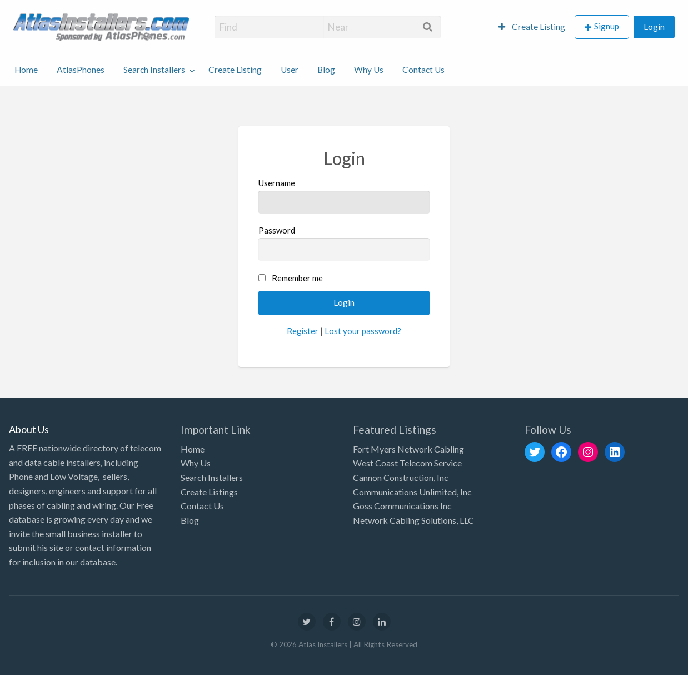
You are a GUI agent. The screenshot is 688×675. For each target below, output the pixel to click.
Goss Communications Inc (402, 505)
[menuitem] (532, 27)
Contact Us (423, 69)
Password (344, 243)
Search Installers (154, 69)
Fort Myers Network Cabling (408, 449)
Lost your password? (363, 331)
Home (26, 69)
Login (654, 27)
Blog (326, 69)
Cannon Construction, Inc (400, 477)
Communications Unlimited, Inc (412, 492)
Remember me (297, 278)
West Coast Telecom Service (407, 463)
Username (344, 196)
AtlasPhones (80, 69)
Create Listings (209, 492)
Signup (606, 26)
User (289, 69)
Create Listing (531, 27)
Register (302, 331)
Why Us (368, 69)
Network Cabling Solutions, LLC (413, 520)
